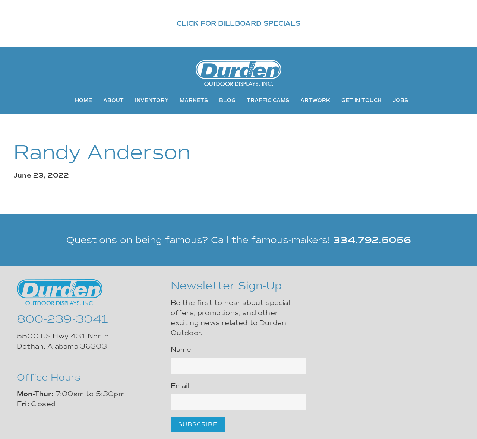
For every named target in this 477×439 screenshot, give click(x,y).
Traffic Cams (268, 100)
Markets (194, 100)
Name (181, 350)
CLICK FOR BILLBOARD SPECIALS (238, 23)
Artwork (315, 100)
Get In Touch (361, 100)
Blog (227, 100)
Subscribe (197, 424)
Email (180, 386)
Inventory (151, 100)
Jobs (400, 100)
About (113, 100)
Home (83, 100)
